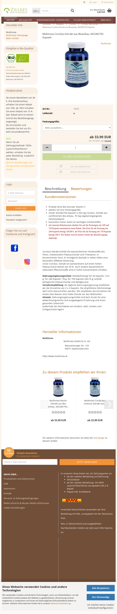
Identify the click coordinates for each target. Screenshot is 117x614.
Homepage (98, 441)
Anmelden (21, 211)
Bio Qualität (25, 20)
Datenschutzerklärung (60, 603)
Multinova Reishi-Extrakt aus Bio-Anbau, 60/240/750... (58, 406)
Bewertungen (81, 192)
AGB (6, 487)
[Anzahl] (77, 150)
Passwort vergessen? (16, 223)
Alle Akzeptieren (100, 588)
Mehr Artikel (12, 41)
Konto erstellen (14, 218)
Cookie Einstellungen (14, 511)
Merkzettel (107, 2)
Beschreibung (55, 192)
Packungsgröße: (51, 124)
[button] (84, 2)
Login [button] (93, 2)
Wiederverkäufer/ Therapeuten (53, 20)
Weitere (10, 20)
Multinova (106, 46)
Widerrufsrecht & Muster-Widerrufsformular (26, 506)
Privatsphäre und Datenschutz (19, 482)
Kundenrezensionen (60, 200)
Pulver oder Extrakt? (85, 20)
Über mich (105, 20)
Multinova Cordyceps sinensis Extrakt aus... (95, 405)
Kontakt (7, 496)
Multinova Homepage (17, 38)
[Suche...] (36, 10)
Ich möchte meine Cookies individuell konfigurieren (100, 606)
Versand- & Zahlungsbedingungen (21, 501)
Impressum (9, 491)
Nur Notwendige (100, 597)
